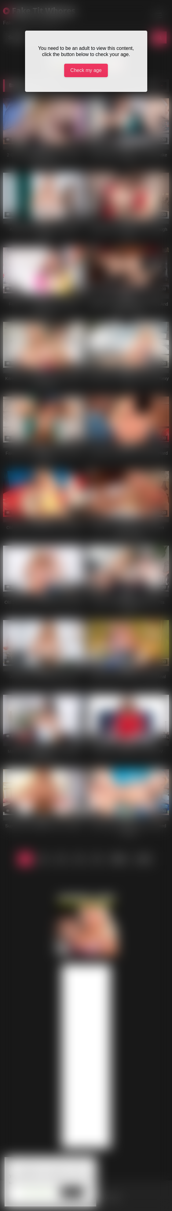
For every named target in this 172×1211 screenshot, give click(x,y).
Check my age (85, 70)
